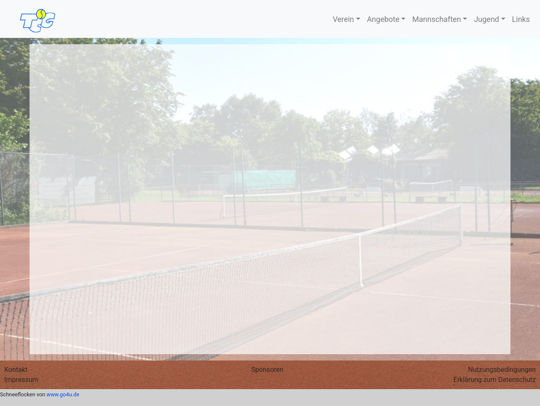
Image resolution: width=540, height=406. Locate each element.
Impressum (21, 380)
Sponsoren (267, 370)
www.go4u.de (62, 394)
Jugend (486, 19)
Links (521, 19)
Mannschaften (436, 19)
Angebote (383, 19)
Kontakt (15, 370)
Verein (343, 19)
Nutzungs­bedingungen (502, 370)
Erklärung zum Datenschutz (495, 380)
